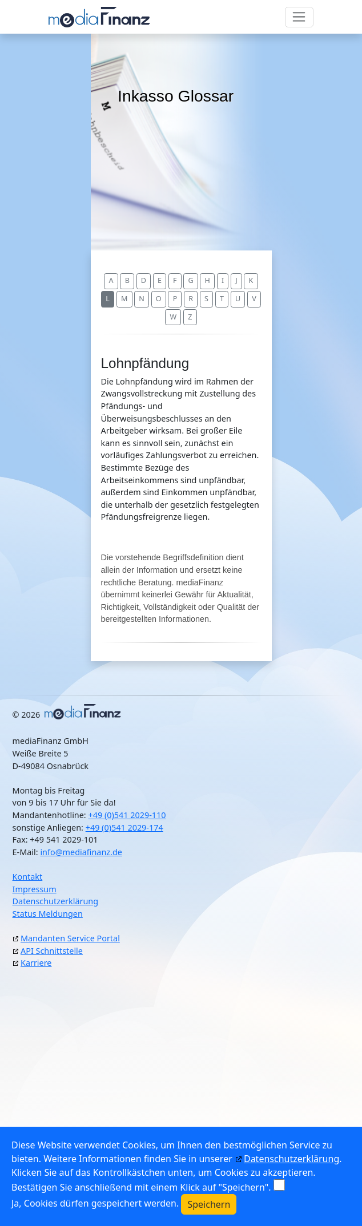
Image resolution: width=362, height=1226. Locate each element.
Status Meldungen (48, 913)
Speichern (208, 1204)
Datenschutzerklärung (55, 901)
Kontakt (28, 876)
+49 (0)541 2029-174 (124, 827)
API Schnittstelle (52, 950)
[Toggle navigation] (299, 17)
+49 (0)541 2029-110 (127, 815)
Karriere (36, 962)
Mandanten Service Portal (70, 938)
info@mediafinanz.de (81, 852)
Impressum (35, 889)
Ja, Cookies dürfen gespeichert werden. (95, 1203)
